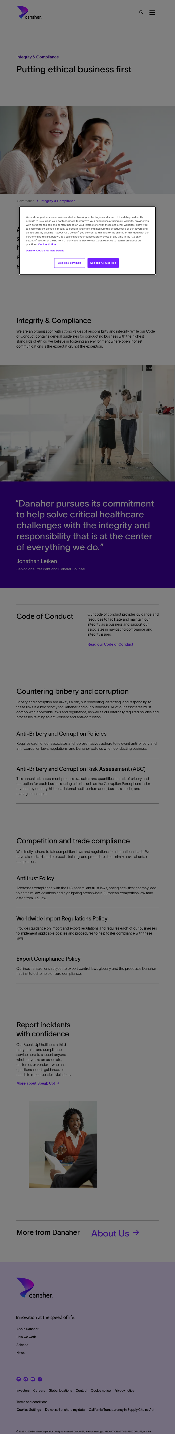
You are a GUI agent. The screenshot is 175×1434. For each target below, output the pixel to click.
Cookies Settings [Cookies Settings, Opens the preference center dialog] (69, 262)
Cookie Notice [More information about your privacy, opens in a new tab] (47, 244)
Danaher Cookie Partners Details (45, 250)
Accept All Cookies (103, 262)
